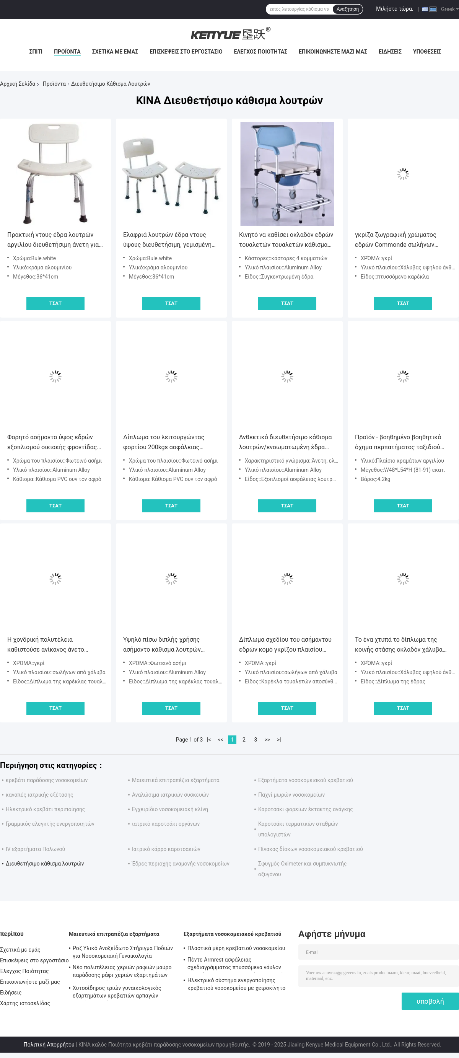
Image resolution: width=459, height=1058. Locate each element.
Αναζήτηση (348, 9)
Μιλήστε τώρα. (394, 9)
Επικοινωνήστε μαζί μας (333, 52)
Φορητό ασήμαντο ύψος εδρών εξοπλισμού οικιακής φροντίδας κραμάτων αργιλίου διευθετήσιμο (54, 443)
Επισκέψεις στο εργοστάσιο (186, 52)
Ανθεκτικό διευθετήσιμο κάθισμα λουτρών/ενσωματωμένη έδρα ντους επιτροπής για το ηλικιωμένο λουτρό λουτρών (285, 443)
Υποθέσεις (427, 52)
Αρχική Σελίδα (17, 84)
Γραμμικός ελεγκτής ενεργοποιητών (50, 824)
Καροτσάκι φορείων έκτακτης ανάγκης (305, 809)
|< (209, 740)
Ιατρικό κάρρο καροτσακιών (166, 849)
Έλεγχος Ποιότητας (260, 52)
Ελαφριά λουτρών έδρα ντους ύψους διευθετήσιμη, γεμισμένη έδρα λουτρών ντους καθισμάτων (169, 240)
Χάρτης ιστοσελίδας (25, 1003)
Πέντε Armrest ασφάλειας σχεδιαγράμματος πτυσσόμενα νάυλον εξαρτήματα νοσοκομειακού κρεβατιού (235, 965)
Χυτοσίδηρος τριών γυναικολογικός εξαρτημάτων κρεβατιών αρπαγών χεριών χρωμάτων (117, 993)
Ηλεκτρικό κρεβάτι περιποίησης (45, 809)
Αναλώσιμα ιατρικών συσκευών (170, 795)
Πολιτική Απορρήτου (49, 1045)
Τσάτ (55, 303)
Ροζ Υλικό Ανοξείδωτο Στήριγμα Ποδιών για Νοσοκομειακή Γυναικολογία (123, 952)
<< (220, 740)
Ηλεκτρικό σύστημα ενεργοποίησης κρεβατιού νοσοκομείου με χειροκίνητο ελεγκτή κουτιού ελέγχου (236, 985)
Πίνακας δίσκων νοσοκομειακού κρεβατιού (310, 849)
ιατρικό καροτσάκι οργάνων (166, 824)
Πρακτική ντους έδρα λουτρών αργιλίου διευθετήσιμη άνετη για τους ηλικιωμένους (53, 240)
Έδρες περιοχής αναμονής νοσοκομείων (181, 864)
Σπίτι (35, 52)
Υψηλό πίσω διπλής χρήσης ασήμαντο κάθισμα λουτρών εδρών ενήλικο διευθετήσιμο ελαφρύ (163, 645)
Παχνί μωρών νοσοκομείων (291, 795)
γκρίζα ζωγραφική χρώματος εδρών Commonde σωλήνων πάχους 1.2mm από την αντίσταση (402, 240)
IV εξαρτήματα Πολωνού (35, 849)
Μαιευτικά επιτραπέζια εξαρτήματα (176, 780)
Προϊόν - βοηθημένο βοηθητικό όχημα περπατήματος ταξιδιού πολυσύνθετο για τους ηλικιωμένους (398, 443)
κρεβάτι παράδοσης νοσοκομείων (47, 780)
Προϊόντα (67, 52)
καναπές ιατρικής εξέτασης (39, 795)
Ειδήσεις (390, 52)
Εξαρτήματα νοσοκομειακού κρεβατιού (305, 780)
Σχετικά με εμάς (115, 52)
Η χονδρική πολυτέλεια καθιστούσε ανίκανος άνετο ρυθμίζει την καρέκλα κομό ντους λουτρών (54, 645)
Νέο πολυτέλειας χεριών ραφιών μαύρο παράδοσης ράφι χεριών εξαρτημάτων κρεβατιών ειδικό (122, 972)
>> (267, 740)
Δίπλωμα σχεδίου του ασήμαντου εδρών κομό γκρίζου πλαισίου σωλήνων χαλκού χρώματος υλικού (285, 645)
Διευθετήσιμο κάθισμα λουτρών (45, 864)
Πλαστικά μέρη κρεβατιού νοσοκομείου (236, 948)
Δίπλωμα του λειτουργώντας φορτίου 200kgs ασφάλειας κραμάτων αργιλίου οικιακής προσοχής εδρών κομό (163, 443)
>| (279, 740)
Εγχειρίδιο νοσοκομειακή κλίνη (170, 809)
